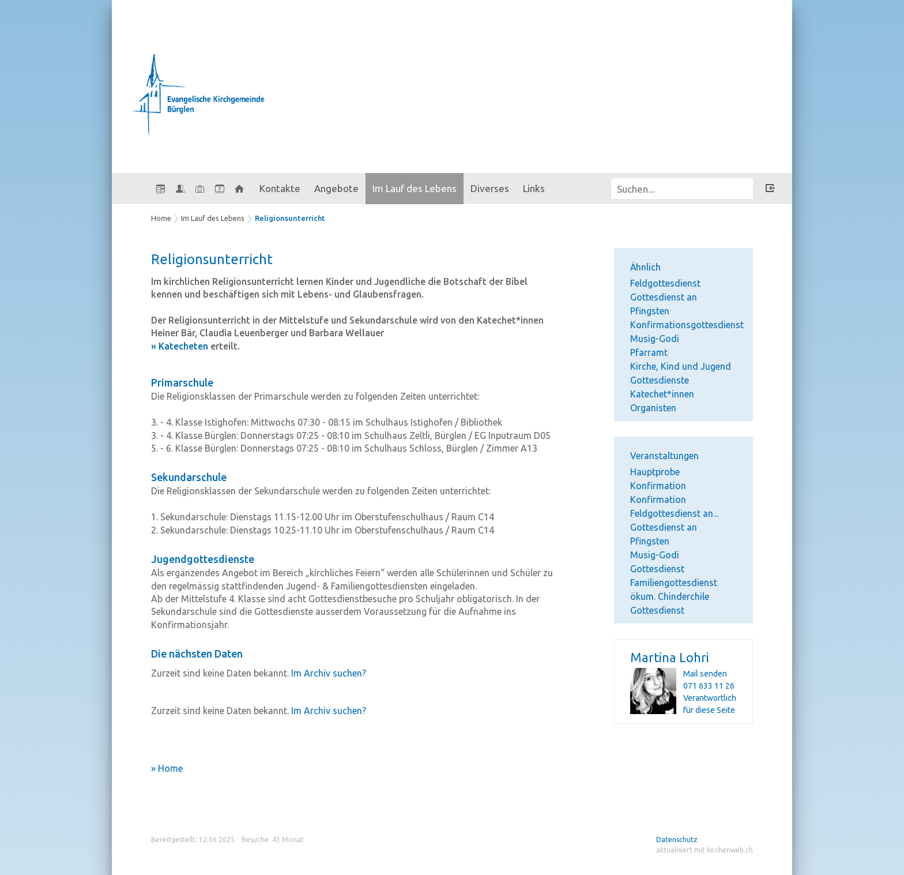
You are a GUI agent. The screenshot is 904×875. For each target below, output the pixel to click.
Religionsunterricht (290, 218)
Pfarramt (649, 352)
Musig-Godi (654, 338)
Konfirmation (658, 499)
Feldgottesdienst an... (674, 513)
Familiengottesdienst (673, 582)
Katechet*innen (662, 394)
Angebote (336, 188)
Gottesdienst (657, 569)
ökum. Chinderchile (669, 596)
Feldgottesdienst (665, 283)
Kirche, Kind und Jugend (680, 366)
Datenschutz (677, 839)
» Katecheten (179, 346)
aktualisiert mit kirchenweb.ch (704, 850)
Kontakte (279, 188)
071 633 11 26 (708, 685)
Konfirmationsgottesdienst (687, 325)
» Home (167, 768)
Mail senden (705, 673)
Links (534, 188)
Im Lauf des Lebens (414, 188)
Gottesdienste (659, 380)
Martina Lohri (669, 657)
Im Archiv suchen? (328, 673)
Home (161, 218)
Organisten (653, 408)
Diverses (489, 188)
